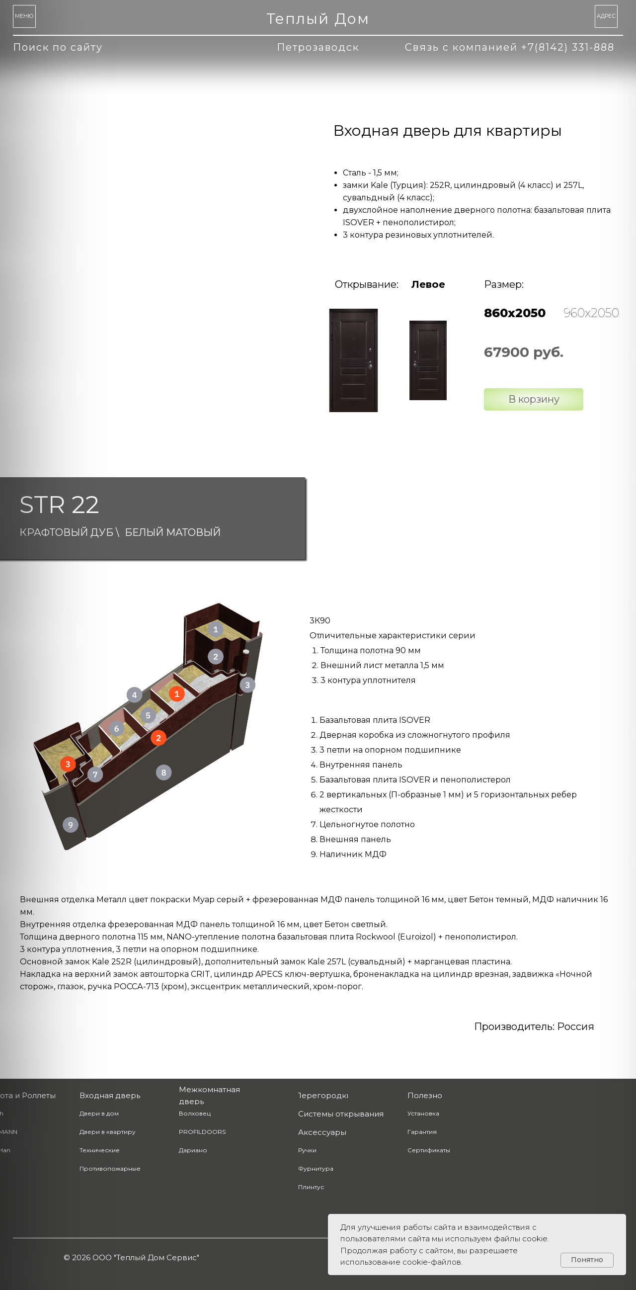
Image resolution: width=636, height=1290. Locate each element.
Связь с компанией (510, 47)
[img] (353, 360)
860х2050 (515, 313)
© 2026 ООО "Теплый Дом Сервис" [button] (131, 1257)
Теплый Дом (318, 18)
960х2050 (591, 313)
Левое (428, 284)
